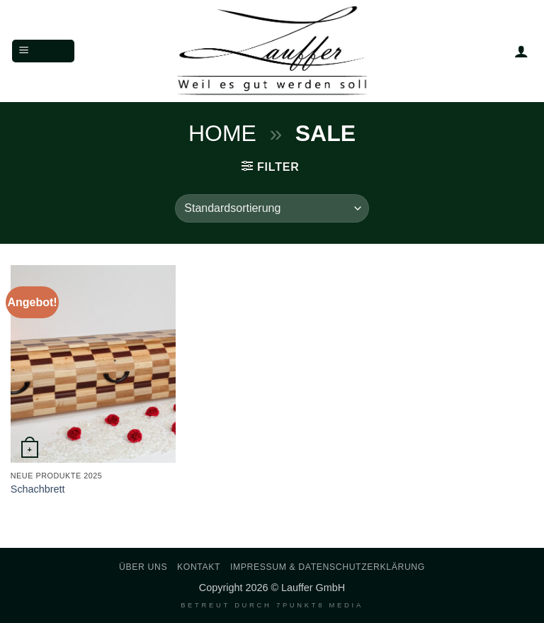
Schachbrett (38, 489)
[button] (43, 51)
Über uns (143, 567)
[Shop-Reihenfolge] (271, 208)
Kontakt (198, 567)
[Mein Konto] (521, 51)
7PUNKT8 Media (319, 605)
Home (222, 133)
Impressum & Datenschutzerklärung (327, 567)
